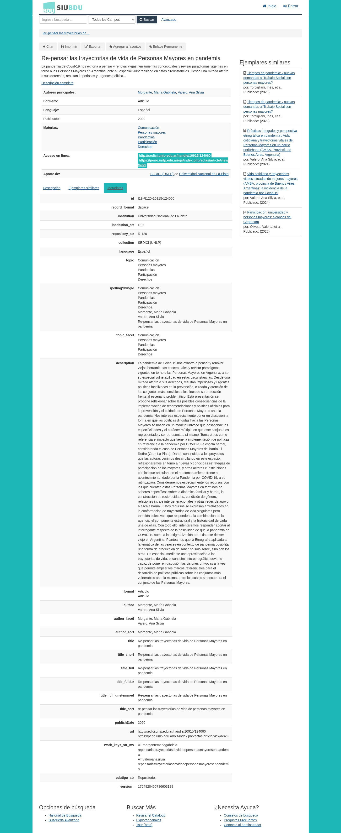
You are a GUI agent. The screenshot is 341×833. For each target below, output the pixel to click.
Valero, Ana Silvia (191, 92)
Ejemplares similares (84, 188)
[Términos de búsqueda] (63, 20)
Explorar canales (148, 820)
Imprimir (71, 46)
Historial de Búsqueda (65, 815)
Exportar (95, 46)
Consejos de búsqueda (241, 815)
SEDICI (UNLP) (162, 174)
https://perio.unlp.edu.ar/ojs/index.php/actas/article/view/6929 (183, 162)
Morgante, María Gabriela (157, 92)
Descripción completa (58, 83)
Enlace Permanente (167, 46)
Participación (147, 142)
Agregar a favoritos (127, 46)
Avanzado (168, 19)
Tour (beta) (144, 825)
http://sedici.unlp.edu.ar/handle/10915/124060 (175, 155)
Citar (50, 46)
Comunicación (148, 128)
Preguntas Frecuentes (240, 820)
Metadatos (115, 188)
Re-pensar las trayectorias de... (66, 33)
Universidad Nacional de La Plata (203, 174)
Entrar (290, 6)
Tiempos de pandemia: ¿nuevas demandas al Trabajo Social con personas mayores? (269, 77)
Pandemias (146, 137)
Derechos (145, 147)
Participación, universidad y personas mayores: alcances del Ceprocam (268, 217)
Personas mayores (152, 132)
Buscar (147, 19)
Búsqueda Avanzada (64, 820)
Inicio (269, 6)
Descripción (51, 188)
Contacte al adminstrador (242, 825)
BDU (48, 7)
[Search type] (111, 20)
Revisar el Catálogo (150, 815)
